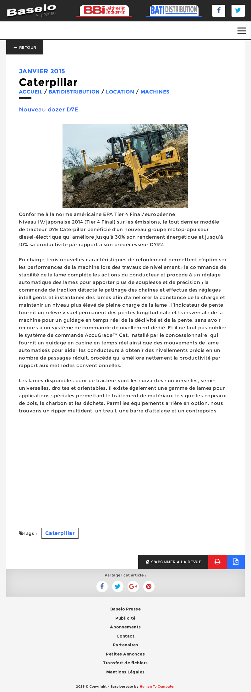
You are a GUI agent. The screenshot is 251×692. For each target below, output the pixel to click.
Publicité (125, 618)
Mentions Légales (125, 671)
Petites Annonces (125, 653)
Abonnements (125, 626)
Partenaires (126, 644)
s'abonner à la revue (173, 561)
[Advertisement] (125, 471)
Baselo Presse (125, 608)
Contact (126, 635)
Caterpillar (60, 533)
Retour (24, 47)
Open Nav (244, 26)
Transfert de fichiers (125, 662)
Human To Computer (157, 686)
